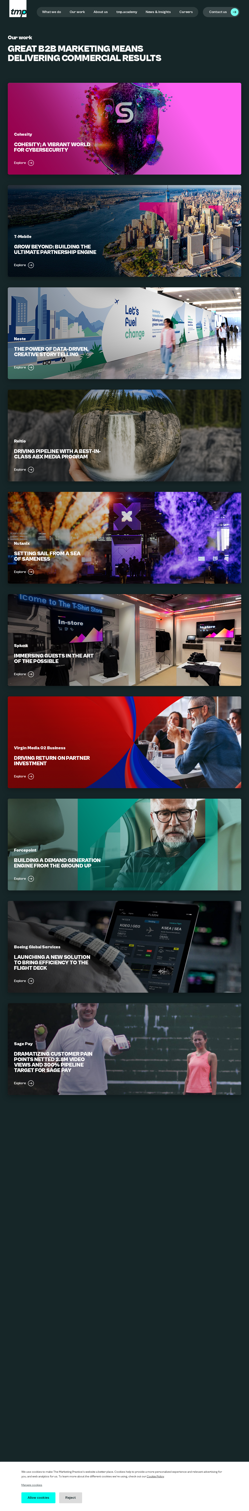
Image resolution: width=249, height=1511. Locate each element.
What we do (51, 12)
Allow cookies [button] (39, 1498)
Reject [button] (71, 1498)
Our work (77, 12)
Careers (186, 12)
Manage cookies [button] (31, 1485)
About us (101, 12)
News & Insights (158, 12)
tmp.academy (126, 12)
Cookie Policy (155, 1476)
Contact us (218, 12)
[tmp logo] (17, 8)
